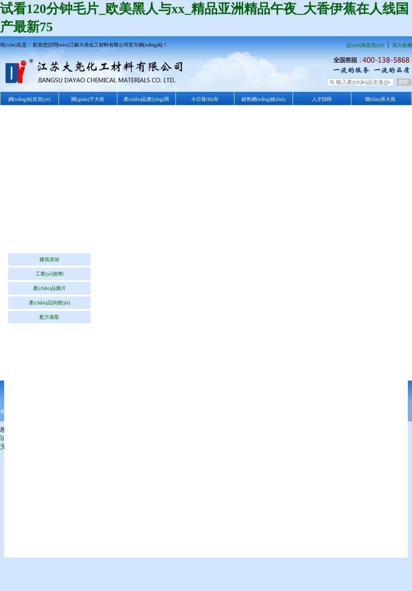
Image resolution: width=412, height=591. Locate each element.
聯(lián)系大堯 (380, 99)
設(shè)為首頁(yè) (365, 45)
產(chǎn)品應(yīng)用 (146, 99)
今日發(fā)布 (204, 99)
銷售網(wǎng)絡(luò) (263, 99)
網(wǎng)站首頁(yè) (29, 99)
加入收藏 (402, 45)
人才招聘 (322, 99)
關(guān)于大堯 (87, 99)
